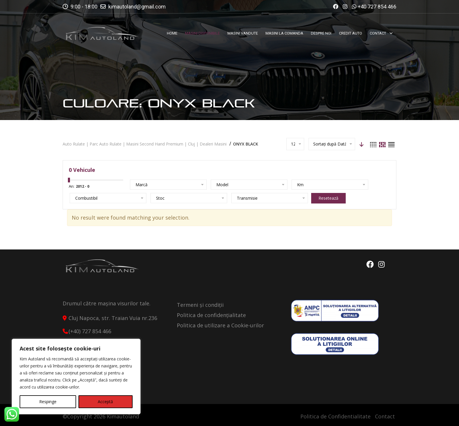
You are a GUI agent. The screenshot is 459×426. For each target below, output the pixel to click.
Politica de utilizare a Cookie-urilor (220, 325)
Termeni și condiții (200, 304)
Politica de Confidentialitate (335, 416)
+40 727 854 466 (377, 7)
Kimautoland (123, 416)
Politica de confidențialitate (211, 315)
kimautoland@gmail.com (137, 7)
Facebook (369, 264)
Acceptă (105, 401)
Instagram (381, 264)
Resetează (193, 198)
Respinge (47, 401)
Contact (385, 416)
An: (71, 186)
